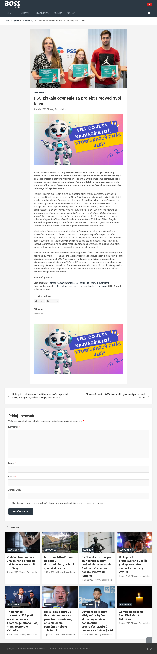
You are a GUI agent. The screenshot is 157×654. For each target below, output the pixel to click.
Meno (12, 463)
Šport (10, 13)
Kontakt (72, 13)
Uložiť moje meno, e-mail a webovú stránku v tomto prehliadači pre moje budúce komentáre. (58, 503)
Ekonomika (42, 13)
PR (87, 283)
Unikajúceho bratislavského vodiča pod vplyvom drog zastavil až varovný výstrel (133, 564)
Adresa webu (14, 489)
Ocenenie (80, 283)
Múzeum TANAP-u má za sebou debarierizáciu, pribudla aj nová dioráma (59, 562)
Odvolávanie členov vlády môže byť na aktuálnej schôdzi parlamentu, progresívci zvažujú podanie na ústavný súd (97, 621)
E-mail (12, 476)
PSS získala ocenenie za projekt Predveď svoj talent (81, 286)
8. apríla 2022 (40, 109)
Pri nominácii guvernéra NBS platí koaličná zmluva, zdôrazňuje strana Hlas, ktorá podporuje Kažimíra (22, 621)
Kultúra (57, 13)
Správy (25, 13)
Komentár (14, 426)
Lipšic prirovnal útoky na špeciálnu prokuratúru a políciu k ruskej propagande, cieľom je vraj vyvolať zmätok (40, 396)
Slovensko (40, 93)
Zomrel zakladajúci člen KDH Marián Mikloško (131, 615)
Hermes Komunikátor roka (62, 283)
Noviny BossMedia (57, 109)
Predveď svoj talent (99, 283)
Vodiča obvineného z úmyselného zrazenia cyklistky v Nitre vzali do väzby (21, 562)
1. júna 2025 (12, 572)
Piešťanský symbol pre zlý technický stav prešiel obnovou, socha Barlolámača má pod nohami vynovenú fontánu (97, 566)
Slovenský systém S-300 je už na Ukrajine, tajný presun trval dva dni (115, 396)
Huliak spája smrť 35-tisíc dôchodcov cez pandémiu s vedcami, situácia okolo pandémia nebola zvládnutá (58, 621)
